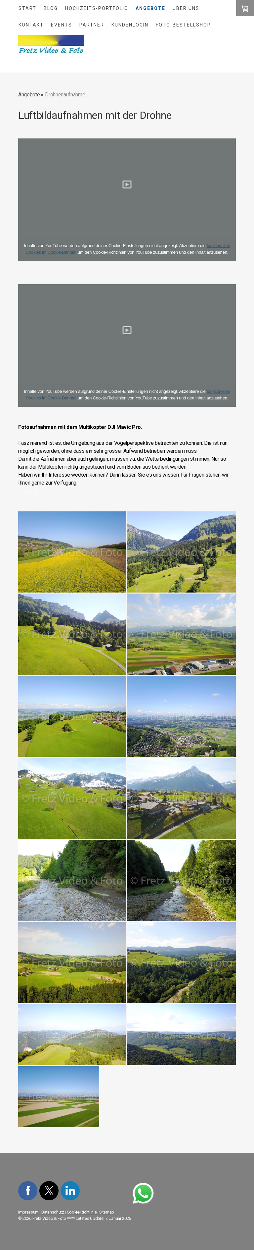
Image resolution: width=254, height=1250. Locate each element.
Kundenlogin (129, 24)
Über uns (186, 8)
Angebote (150, 8)
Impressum (28, 1212)
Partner (91, 24)
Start (27, 8)
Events (61, 24)
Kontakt (31, 24)
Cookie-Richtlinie (82, 1212)
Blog (51, 8)
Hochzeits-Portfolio (96, 8)
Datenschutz (52, 1212)
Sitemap (106, 1212)
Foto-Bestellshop (183, 24)
